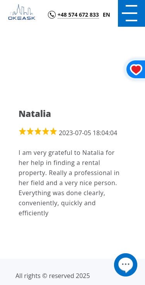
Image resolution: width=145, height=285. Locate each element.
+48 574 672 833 (78, 15)
